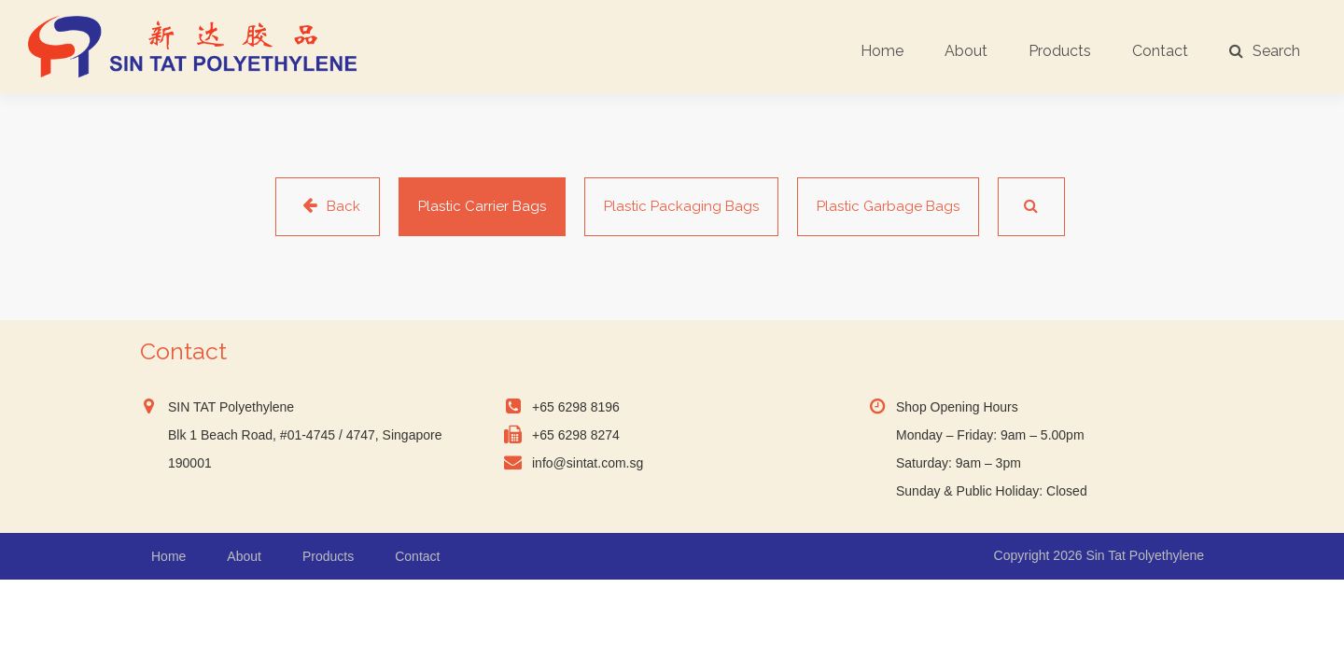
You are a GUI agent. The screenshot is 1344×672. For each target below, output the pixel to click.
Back (327, 206)
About (966, 51)
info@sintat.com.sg (587, 462)
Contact (1160, 51)
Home (882, 51)
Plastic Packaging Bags (681, 206)
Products (1060, 51)
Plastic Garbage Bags (888, 206)
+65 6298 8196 (576, 406)
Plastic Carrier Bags (482, 206)
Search (1264, 51)
